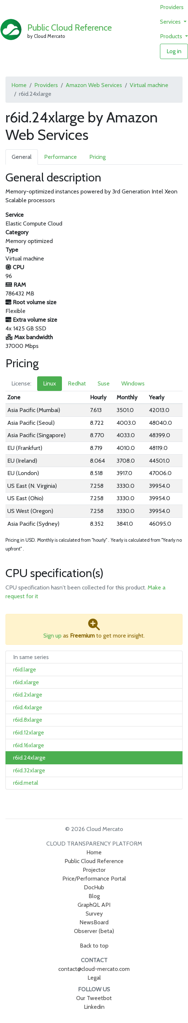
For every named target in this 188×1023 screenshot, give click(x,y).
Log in (174, 51)
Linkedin (94, 1006)
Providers (172, 7)
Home (19, 85)
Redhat (77, 383)
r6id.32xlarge (29, 770)
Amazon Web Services (94, 85)
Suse (104, 383)
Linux (49, 383)
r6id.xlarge (26, 682)
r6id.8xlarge (27, 719)
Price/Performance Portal (94, 878)
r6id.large (24, 669)
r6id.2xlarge (27, 694)
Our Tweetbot (94, 998)
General (22, 156)
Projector (94, 869)
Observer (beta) (94, 931)
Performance (60, 156)
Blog (94, 896)
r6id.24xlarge (29, 757)
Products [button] (172, 36)
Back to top (94, 945)
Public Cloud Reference (69, 27)
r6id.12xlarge (28, 732)
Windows (133, 383)
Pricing (97, 156)
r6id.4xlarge (27, 707)
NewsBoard (94, 922)
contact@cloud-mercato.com (94, 968)
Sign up (52, 635)
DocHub (94, 887)
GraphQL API (94, 904)
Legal (94, 977)
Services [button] (171, 21)
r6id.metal (25, 782)
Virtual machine (149, 85)
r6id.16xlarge (28, 745)
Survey (94, 913)
